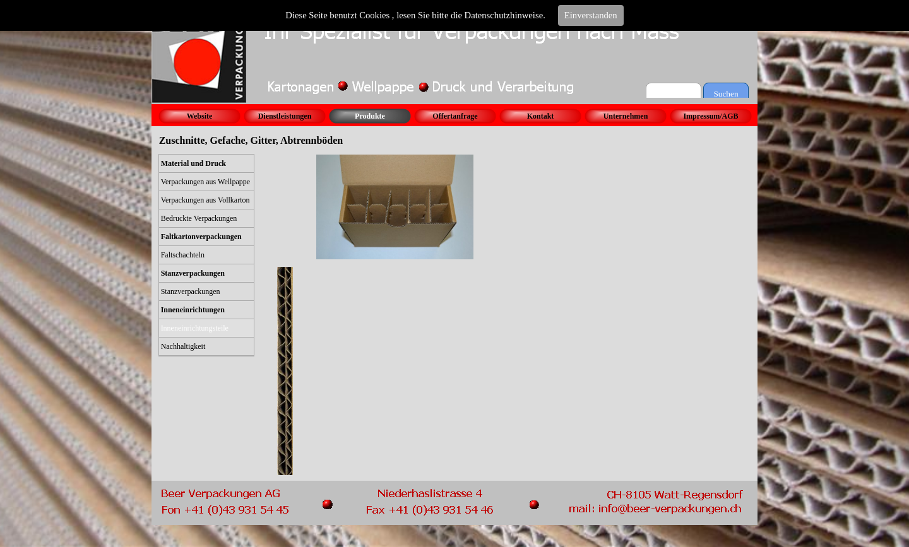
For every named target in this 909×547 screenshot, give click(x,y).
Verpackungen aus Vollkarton (205, 200)
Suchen (725, 93)
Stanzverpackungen (190, 291)
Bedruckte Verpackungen (199, 218)
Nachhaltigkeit (183, 346)
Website (200, 116)
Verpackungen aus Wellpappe (205, 181)
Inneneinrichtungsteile (195, 328)
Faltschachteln (183, 254)
